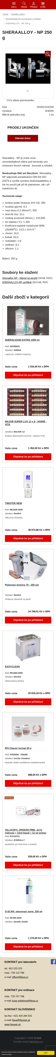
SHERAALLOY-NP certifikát (17, 282)
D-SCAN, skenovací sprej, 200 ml (23, 911)
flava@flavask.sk (21, 1020)
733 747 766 (17, 996)
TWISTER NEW (13, 503)
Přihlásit (33, 7)
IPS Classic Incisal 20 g (18, 748)
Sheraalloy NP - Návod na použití (19, 278)
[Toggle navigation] (14, 4)
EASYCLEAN (12, 666)
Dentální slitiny (18, 14)
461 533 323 (15, 968)
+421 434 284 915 (22, 1016)
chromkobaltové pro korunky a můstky (23, 19)
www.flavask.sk (12, 1024)
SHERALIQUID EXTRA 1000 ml (22, 340)
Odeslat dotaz (22, 138)
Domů (5, 14)
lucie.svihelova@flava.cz (25, 1000)
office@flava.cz (20, 977)
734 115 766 (17, 973)
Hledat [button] (24, 7)
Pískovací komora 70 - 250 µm (21, 585)
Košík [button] (43, 7)
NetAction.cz (36, 1041)
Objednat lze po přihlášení (28, 375)
